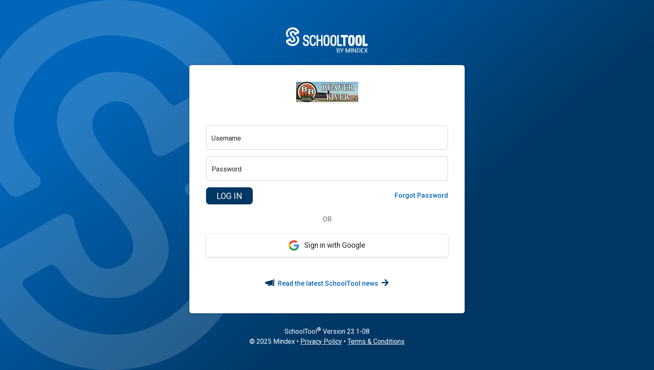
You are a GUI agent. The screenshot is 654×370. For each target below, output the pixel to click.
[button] (229, 196)
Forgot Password (421, 195)
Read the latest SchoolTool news (327, 283)
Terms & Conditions (376, 341)
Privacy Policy (321, 341)
